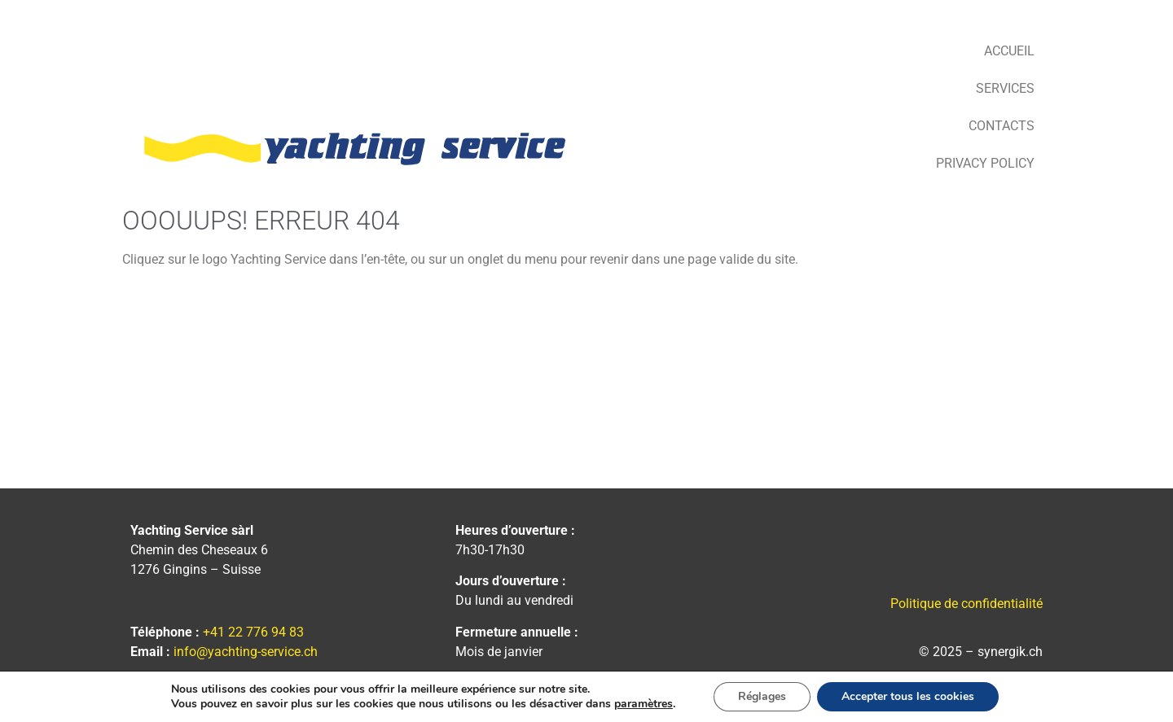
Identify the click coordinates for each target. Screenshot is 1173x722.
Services (1005, 88)
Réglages (762, 696)
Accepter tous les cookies (907, 696)
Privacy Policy (985, 163)
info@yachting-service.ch (246, 651)
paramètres (643, 704)
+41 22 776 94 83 (253, 632)
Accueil (1009, 51)
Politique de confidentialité (966, 603)
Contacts (1002, 125)
